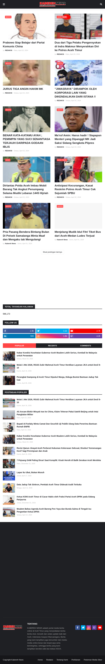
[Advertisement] (52, 279)
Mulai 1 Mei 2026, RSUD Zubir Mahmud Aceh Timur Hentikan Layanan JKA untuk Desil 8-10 (59, 366)
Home (40, 660)
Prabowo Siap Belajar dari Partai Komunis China (24, 44)
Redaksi (49, 660)
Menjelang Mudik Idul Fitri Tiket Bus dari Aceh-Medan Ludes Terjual (78, 233)
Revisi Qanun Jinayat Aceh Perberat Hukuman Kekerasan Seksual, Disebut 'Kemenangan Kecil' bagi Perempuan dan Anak (59, 449)
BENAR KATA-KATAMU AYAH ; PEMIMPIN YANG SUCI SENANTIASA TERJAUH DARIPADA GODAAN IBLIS (26, 141)
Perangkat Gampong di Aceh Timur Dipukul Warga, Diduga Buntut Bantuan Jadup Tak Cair (57, 378)
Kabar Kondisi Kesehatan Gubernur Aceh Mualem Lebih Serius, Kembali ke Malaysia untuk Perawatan (57, 354)
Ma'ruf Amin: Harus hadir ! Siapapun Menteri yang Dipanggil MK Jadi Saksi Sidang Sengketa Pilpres (78, 139)
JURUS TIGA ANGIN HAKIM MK (23, 88)
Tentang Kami (62, 660)
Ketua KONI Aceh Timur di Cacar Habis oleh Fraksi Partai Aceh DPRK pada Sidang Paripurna (56, 498)
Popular (19, 346)
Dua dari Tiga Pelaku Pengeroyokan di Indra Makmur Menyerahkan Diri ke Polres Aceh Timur (78, 46)
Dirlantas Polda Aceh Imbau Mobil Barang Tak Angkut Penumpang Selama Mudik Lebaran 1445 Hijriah (25, 189)
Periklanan (75, 660)
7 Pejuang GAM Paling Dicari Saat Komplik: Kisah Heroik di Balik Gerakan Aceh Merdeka (59, 460)
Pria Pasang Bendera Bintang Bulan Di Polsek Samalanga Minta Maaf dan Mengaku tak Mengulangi (26, 235)
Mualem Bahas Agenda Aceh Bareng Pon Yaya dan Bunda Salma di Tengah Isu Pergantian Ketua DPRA (54, 510)
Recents (52, 346)
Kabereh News (17, 660)
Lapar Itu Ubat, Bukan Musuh (30, 472)
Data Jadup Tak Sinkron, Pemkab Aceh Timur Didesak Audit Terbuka (49, 484)
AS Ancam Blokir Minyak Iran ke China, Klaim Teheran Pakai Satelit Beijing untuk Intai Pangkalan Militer (57, 413)
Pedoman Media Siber (93, 660)
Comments (85, 346)
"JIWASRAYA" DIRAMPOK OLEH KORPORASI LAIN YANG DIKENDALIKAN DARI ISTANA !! (76, 92)
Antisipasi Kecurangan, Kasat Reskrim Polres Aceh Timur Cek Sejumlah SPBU (75, 189)
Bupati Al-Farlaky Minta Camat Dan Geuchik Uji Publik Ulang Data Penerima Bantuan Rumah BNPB (57, 425)
